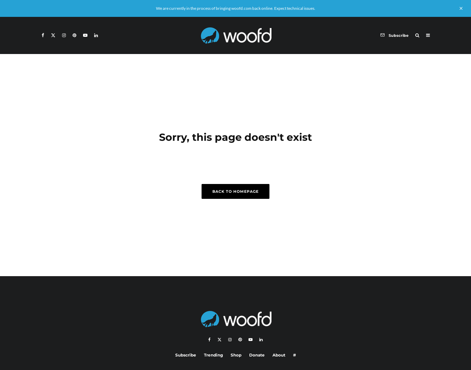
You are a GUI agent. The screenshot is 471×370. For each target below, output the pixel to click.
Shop (236, 355)
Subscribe (185, 355)
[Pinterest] (74, 35)
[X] (53, 35)
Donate (257, 355)
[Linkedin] (96, 35)
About (278, 355)
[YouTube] (85, 35)
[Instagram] (64, 35)
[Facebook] (43, 35)
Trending (213, 355)
